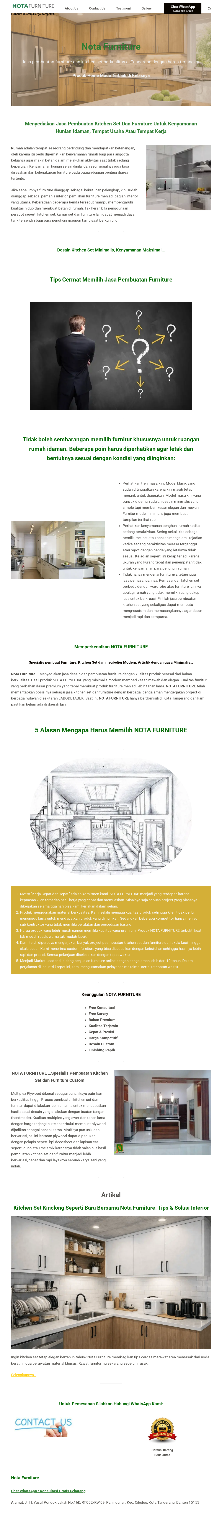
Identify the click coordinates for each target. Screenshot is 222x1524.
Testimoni (123, 8)
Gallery (147, 8)
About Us (71, 8)
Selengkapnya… (23, 1375)
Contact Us (97, 8)
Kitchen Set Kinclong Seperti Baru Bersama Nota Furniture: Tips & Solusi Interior (111, 1208)
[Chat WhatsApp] (182, 8)
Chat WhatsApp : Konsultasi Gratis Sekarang (48, 1491)
